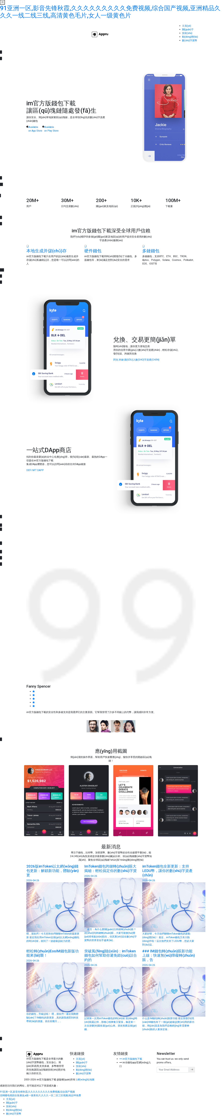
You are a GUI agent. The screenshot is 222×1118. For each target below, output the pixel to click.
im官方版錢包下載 (130, 1058)
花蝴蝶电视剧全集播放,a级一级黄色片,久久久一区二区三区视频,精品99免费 (40, 1095)
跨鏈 (121, 359)
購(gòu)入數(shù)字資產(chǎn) (141, 359)
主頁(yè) (186, 25)
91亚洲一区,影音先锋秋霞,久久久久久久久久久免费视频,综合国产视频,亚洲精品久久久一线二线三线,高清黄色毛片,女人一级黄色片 (110, 12)
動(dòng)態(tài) (190, 36)
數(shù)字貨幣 (189, 40)
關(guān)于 (188, 29)
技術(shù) (187, 33)
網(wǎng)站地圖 (85, 1079)
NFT (34, 470)
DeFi (29, 470)
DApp (40, 470)
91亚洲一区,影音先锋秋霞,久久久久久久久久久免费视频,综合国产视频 (37, 1091)
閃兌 (115, 359)
